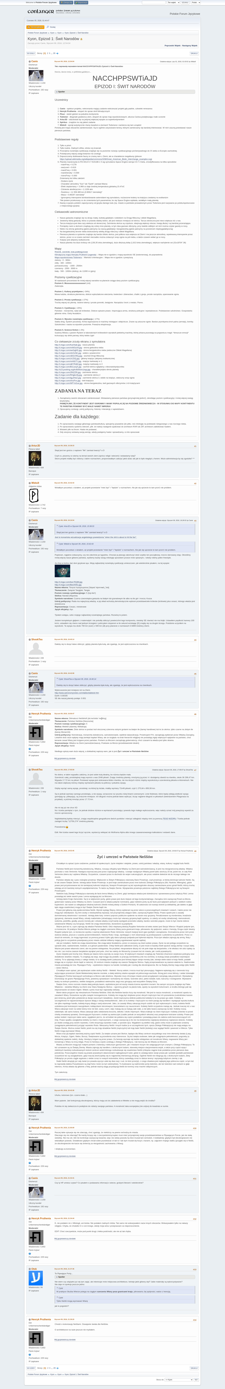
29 (54, 53)
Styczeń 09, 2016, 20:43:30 (64, 1090)
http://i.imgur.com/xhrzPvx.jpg (67, 380)
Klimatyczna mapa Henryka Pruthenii (71, 255)
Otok (34, 1269)
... (52, 53)
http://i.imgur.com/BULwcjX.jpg (68, 367)
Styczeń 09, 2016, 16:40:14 (64, 639)
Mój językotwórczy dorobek (65, 758)
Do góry (31, 1368)
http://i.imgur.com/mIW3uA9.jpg (68, 347)
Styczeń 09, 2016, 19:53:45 (64, 851)
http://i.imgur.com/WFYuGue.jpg (68, 383)
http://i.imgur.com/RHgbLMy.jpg (68, 375)
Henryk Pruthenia (41, 713)
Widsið (35, 483)
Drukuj (194, 53)
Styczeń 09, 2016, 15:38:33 (64, 445)
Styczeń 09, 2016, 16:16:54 (64, 520)
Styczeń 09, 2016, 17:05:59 (64, 770)
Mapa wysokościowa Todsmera (68, 257)
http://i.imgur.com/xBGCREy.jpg (68, 356)
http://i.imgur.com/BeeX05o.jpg (68, 585)
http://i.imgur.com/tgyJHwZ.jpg (68, 378)
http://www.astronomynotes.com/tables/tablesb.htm (77, 693)
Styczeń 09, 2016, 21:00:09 (64, 1128)
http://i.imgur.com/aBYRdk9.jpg (68, 364)
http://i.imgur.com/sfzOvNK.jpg (68, 353)
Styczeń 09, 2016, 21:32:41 (64, 1178)
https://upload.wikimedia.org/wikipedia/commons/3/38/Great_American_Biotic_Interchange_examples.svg (105, 159)
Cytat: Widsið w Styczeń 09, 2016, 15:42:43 (76, 544)
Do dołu (31, 53)
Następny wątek (189, 45)
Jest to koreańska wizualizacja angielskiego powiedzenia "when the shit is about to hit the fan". (96, 537)
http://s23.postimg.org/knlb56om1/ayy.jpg (72, 369)
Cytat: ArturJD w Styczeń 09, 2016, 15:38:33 (76, 526)
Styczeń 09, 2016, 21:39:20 (64, 1319)
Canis (34, 61)
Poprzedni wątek (172, 45)
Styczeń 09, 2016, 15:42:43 (64, 483)
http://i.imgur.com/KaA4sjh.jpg (68, 345)
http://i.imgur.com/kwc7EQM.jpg (68, 582)
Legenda (92, 255)
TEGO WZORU (169, 819)
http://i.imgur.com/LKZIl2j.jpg (67, 358)
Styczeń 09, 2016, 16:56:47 (64, 713)
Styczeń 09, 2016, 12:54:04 (64, 61)
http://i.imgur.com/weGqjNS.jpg (68, 350)
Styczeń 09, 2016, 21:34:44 (64, 1218)
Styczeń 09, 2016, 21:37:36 (64, 1269)
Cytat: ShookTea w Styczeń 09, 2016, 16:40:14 (77, 679)
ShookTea (36, 639)
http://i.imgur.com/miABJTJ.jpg (68, 361)
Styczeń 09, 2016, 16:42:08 (64, 673)
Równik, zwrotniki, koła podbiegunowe (71, 252)
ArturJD (35, 445)
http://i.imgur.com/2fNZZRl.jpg (68, 372)
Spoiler (61, 92)
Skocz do (160, 1380)
